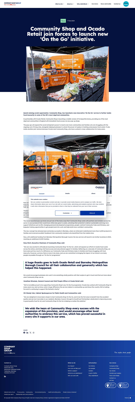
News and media (106, 4)
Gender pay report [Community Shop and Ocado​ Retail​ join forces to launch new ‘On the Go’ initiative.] (9, 394)
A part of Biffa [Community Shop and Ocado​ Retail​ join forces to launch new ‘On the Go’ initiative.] (93, 373)
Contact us (117, 4)
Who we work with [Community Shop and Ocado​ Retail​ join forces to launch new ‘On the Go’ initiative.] (73, 375)
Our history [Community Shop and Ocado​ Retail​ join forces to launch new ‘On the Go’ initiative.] (92, 366)
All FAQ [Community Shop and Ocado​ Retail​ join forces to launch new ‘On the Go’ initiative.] (111, 380)
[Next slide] (106, 165)
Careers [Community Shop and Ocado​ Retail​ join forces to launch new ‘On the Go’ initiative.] (91, 371)
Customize (67, 213)
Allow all (92, 213)
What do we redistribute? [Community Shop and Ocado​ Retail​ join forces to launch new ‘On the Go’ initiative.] (75, 373)
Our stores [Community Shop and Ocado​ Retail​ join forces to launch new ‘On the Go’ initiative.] (112, 371)
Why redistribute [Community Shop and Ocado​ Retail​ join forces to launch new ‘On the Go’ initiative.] (93, 375)
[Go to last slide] (28, 165)
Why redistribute (83, 4)
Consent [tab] (41, 193)
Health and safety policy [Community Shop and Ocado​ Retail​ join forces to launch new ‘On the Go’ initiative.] (54, 392)
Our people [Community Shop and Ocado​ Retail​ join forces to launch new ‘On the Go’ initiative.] (92, 368)
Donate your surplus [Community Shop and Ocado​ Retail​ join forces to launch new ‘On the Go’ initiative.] (115, 373)
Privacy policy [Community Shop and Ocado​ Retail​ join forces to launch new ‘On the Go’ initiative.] (20, 392)
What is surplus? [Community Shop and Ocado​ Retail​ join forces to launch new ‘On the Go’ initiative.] (72, 371)
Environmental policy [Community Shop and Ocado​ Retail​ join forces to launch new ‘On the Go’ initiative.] (40, 392)
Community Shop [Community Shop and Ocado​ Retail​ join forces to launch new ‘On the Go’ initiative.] (114, 368)
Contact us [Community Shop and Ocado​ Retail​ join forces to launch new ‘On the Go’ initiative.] (112, 378)
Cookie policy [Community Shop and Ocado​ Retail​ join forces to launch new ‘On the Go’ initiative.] (29, 392)
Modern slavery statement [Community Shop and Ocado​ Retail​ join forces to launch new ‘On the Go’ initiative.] (69, 392)
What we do (59, 4)
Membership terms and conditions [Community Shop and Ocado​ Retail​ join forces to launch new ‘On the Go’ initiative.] (24, 394)
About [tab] (93, 193)
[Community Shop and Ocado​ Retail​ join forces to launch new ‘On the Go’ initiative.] (24, 332)
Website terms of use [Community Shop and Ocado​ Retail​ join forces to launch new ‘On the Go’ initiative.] (9, 392)
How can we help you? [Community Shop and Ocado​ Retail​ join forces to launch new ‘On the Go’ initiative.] (74, 368)
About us (70, 4)
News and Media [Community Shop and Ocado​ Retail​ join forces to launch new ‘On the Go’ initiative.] (114, 375)
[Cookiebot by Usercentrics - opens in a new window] (96, 187)
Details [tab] (67, 193)
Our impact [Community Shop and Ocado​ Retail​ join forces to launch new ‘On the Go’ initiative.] (71, 366)
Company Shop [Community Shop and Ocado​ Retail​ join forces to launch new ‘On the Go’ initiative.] (113, 366)
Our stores (95, 4)
